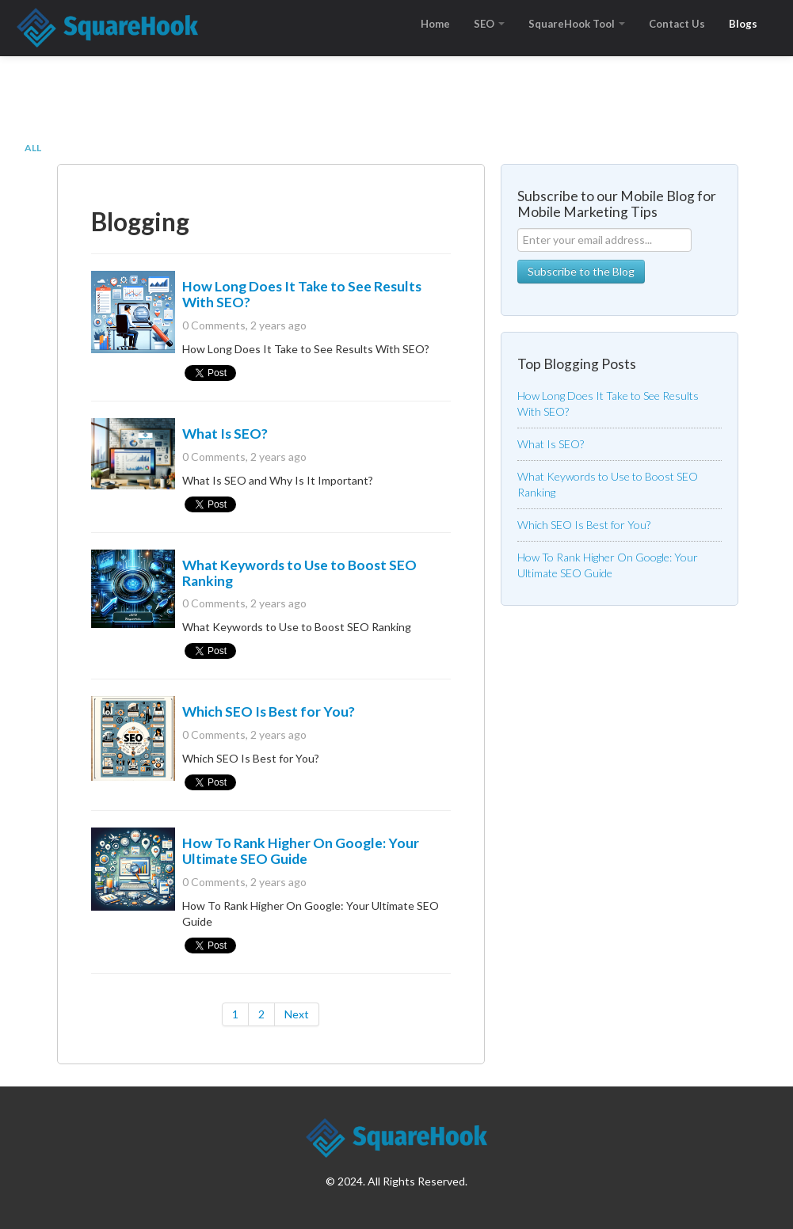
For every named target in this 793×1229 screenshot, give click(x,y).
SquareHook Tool (576, 23)
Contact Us (677, 23)
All (33, 148)
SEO (489, 23)
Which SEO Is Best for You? (268, 711)
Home (435, 23)
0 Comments (214, 325)
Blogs (743, 23)
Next (296, 1014)
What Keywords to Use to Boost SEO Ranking (299, 573)
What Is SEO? (225, 433)
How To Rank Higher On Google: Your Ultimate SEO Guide (300, 851)
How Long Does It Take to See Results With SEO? (301, 294)
